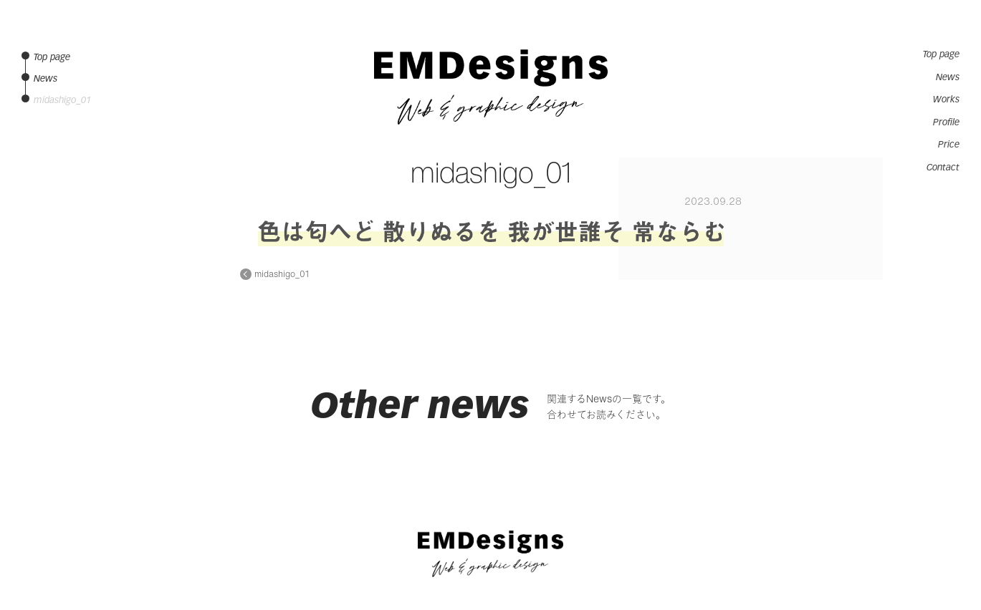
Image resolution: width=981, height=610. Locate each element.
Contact (943, 168)
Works (946, 100)
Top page (941, 54)
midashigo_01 (281, 274)
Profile (946, 122)
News (948, 77)
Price (949, 145)
